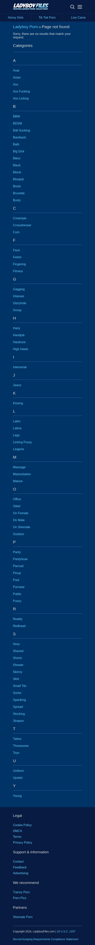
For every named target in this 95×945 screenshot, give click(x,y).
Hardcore (19, 342)
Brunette (19, 193)
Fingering (19, 264)
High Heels (20, 349)
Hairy (16, 328)
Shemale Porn (23, 917)
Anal (16, 70)
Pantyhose (20, 559)
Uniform (18, 770)
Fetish (17, 257)
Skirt (16, 679)
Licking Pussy (22, 442)
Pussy (17, 601)
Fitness (18, 271)
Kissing (18, 403)
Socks (17, 692)
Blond (17, 172)
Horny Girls (19, 18)
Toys (16, 752)
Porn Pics (19, 898)
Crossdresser (22, 225)
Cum (16, 232)
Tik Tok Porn (51, 18)
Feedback (20, 867)
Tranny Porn (21, 892)
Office (17, 499)
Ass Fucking (21, 91)
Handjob (19, 335)
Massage (19, 467)
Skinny (17, 672)
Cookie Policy (22, 825)
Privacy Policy (22, 842)
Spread (18, 706)
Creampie (19, 218)
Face (16, 250)
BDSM (17, 123)
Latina (17, 428)
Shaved (18, 651)
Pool (16, 580)
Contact (18, 861)
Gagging (19, 289)
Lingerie (18, 449)
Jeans (17, 385)
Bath (16, 144)
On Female (20, 513)
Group (17, 310)
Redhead (19, 626)
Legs (16, 435)
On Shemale (21, 527)
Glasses (18, 296)
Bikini (16, 158)
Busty (17, 200)
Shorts (17, 658)
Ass (15, 84)
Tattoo (17, 738)
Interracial (20, 367)
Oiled (16, 506)
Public (17, 594)
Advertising (20, 873)
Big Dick (18, 151)
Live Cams (78, 17)
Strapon (18, 720)
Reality (17, 619)
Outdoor (18, 534)
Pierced (18, 566)
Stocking (19, 713)
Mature (18, 481)
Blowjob (18, 179)
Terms (17, 836)
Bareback (19, 137)
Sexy (16, 644)
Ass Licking (21, 98)
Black (17, 165)
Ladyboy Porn (25, 26)
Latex (17, 421)
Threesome (21, 745)
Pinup (17, 573)
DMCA (17, 831)
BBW (16, 116)
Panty (17, 552)
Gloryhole (19, 303)
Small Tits (19, 686)
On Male (19, 520)
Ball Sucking (21, 130)
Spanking (19, 699)
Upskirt (18, 777)
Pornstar (19, 587)
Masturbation (22, 474)
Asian (17, 77)
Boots (17, 186)
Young (17, 795)
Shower (18, 665)
